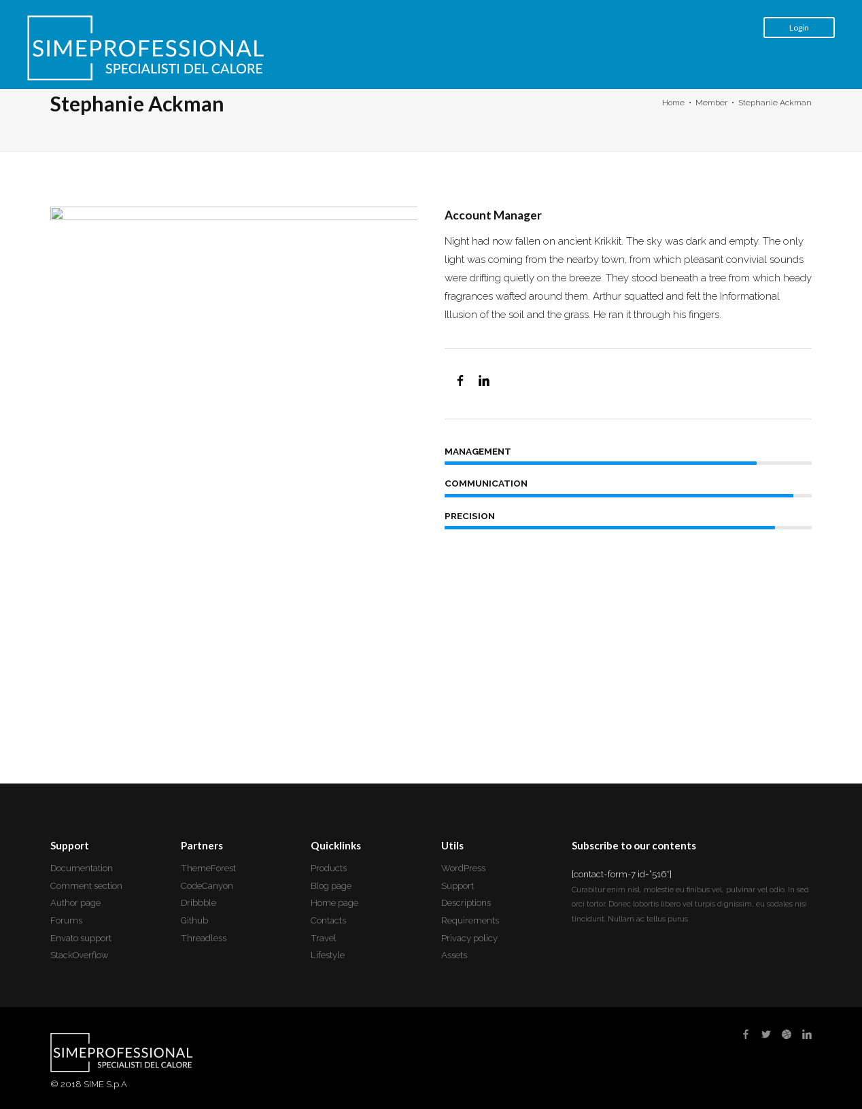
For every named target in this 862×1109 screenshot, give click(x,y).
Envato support (80, 938)
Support (457, 886)
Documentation (81, 868)
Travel (324, 938)
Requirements (470, 920)
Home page (334, 903)
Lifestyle (328, 955)
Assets (454, 955)
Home (673, 102)
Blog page (331, 886)
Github (194, 920)
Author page (75, 903)
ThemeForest (208, 868)
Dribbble (198, 903)
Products (329, 868)
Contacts (328, 920)
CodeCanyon (207, 886)
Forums (66, 920)
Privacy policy (469, 938)
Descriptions (466, 903)
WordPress (463, 868)
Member (711, 102)
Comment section (86, 886)
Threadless (203, 938)
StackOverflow (79, 955)
